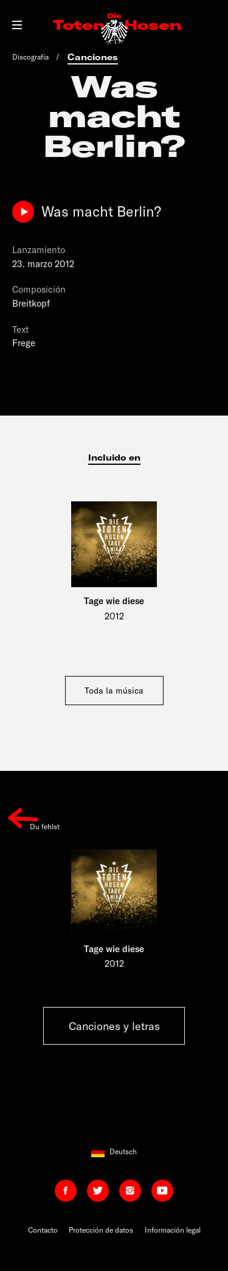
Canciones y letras (114, 1025)
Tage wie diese (114, 600)
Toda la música (114, 690)
